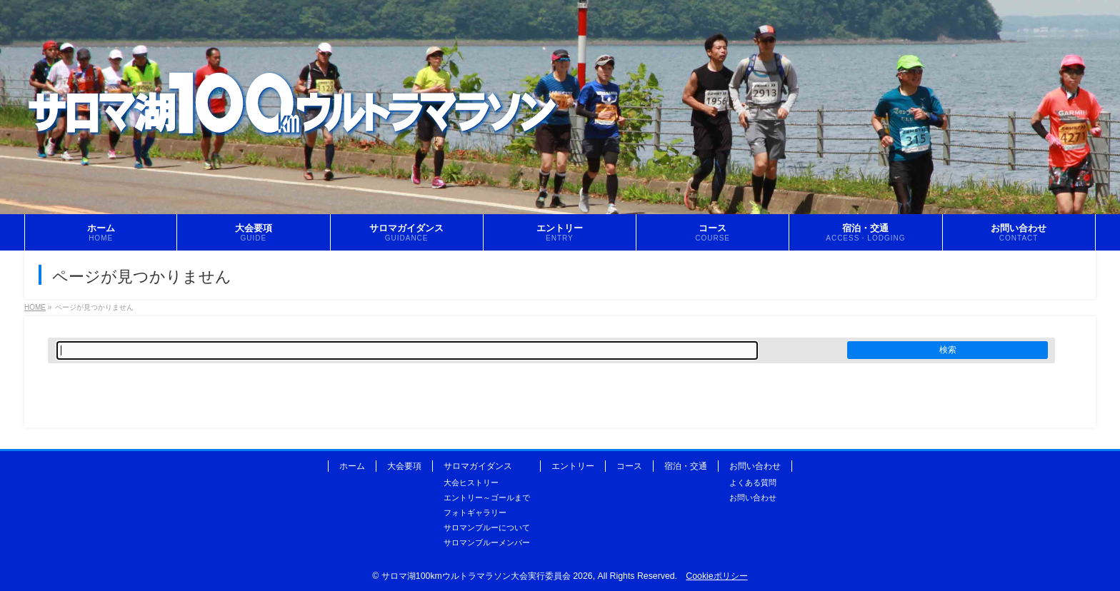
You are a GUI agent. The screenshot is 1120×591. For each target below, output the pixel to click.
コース (629, 466)
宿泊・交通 (685, 466)
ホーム (352, 466)
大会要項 (404, 466)
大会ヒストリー (471, 482)
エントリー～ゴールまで (487, 497)
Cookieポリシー (716, 576)
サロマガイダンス (478, 466)
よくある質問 (752, 482)
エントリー (572, 466)
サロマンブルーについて (487, 527)
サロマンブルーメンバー (487, 542)
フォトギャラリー (475, 512)
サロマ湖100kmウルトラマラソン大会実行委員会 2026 (487, 576)
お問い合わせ (755, 466)
